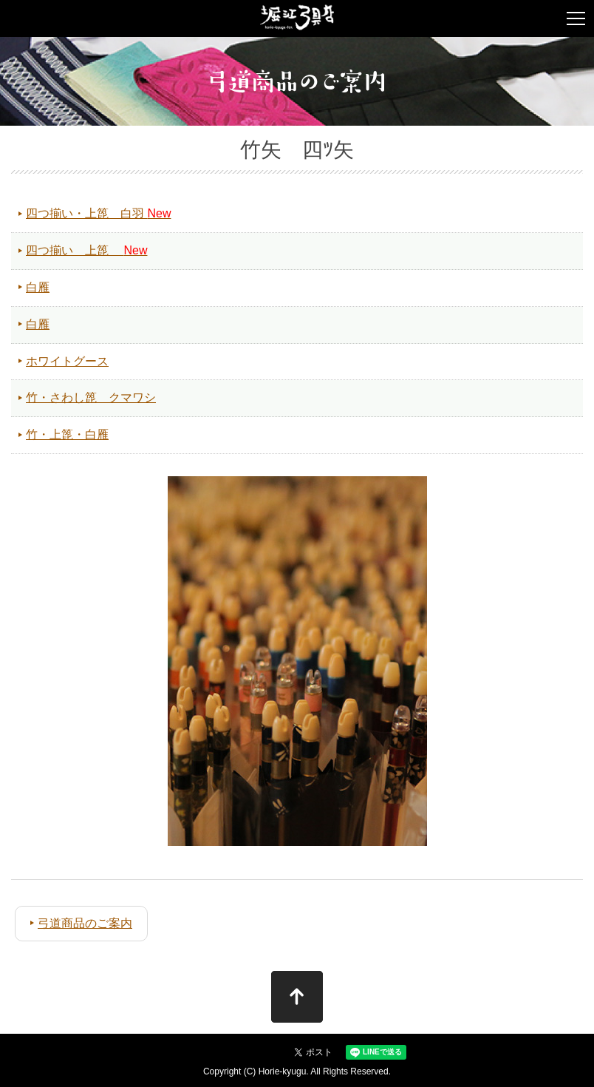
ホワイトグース (67, 361)
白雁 (38, 287)
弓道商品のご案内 (85, 923)
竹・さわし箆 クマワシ (91, 397)
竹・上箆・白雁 (67, 434)
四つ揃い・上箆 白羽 (98, 213)
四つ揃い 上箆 (86, 250)
